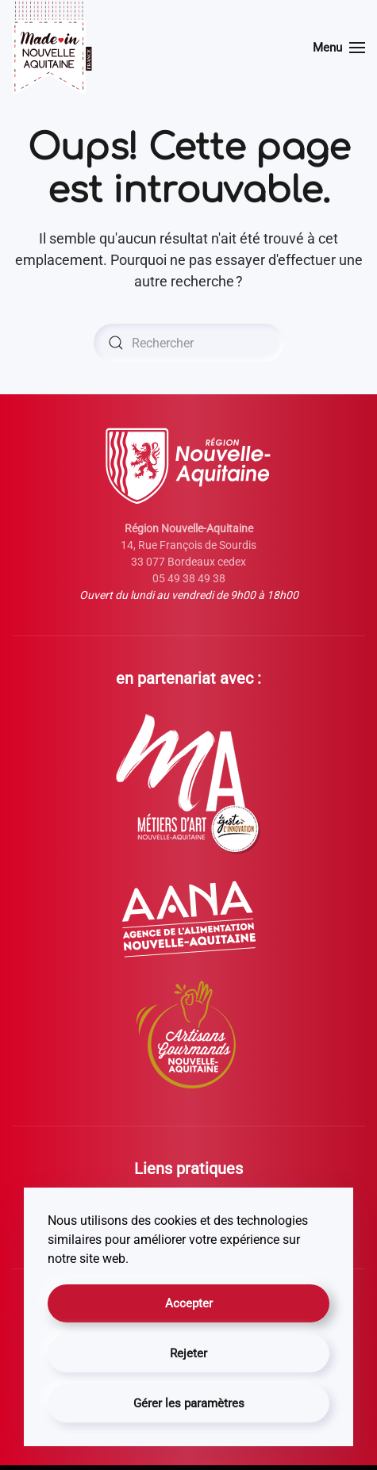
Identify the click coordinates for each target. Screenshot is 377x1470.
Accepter (189, 1303)
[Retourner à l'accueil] (52, 47)
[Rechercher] (189, 343)
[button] (339, 47)
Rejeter (188, 1353)
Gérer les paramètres (188, 1403)
